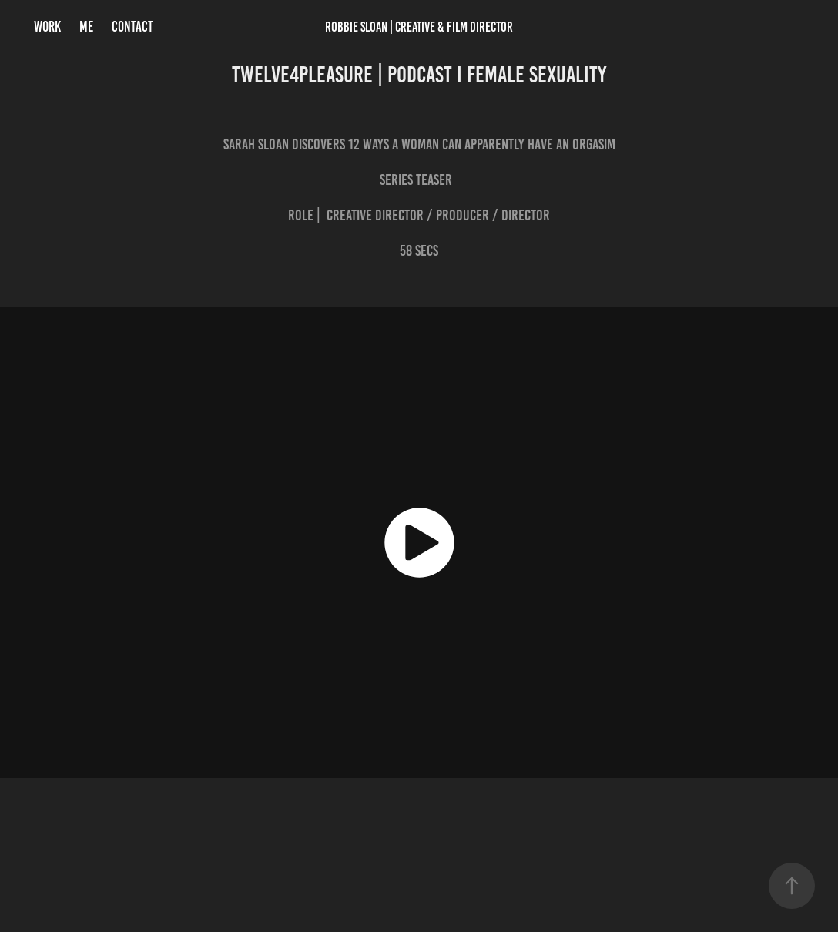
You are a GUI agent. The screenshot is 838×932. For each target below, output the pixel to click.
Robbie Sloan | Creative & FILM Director (419, 27)
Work (47, 26)
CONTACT (132, 26)
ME (86, 26)
